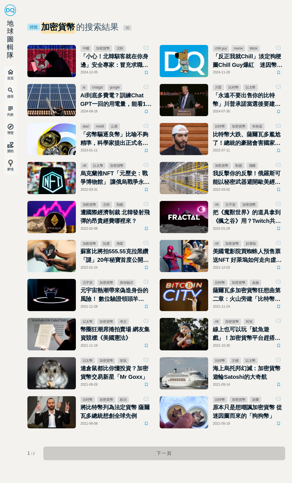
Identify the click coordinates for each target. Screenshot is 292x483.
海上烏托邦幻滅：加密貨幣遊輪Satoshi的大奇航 (247, 372)
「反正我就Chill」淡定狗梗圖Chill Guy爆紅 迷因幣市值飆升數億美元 (248, 61)
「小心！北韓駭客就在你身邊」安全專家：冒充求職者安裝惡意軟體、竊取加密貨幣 (114, 61)
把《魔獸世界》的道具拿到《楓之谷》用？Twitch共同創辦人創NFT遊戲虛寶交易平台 (247, 217)
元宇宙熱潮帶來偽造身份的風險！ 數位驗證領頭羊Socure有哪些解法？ (114, 295)
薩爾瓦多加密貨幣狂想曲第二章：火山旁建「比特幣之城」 (247, 295)
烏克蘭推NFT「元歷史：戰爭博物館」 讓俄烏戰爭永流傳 (115, 178)
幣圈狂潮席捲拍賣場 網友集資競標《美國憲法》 (115, 333)
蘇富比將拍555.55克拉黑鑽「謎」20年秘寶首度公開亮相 (114, 256)
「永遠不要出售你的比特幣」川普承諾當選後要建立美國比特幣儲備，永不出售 (247, 100)
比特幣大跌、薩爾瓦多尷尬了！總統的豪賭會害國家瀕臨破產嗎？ (247, 139)
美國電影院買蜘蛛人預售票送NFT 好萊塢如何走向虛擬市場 (247, 256)
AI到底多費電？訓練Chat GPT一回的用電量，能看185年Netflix (116, 100)
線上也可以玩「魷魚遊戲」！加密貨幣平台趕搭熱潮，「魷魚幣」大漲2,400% (248, 334)
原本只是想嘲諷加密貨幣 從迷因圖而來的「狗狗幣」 (247, 411)
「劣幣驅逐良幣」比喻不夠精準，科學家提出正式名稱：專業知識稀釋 (114, 139)
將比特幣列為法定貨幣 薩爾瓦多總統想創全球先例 (115, 411)
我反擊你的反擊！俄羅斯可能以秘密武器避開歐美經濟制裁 (247, 178)
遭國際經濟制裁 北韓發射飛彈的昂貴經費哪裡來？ (115, 216)
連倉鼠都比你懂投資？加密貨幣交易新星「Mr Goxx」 (114, 372)
